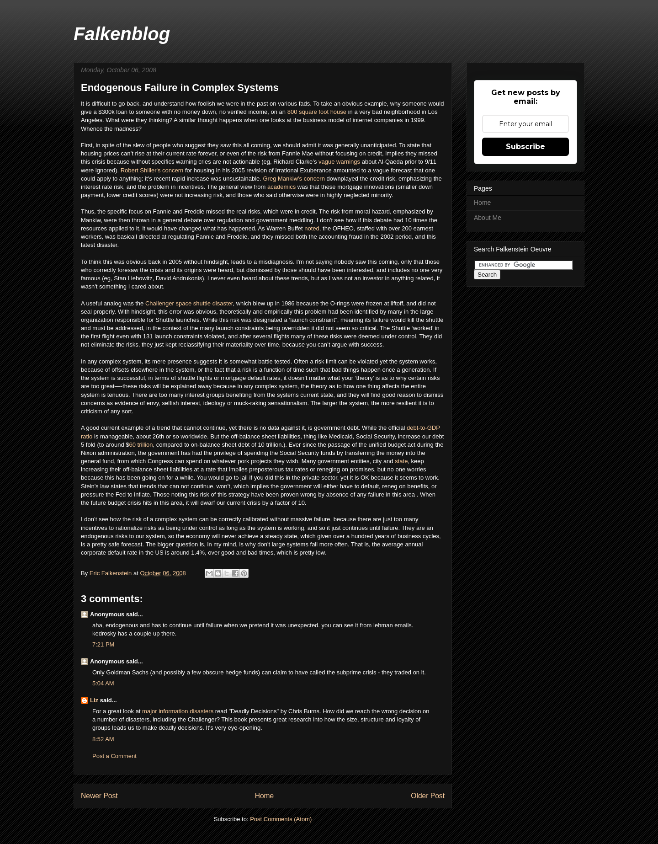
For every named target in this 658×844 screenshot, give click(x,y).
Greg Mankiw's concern (294, 178)
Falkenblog (122, 34)
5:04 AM (103, 683)
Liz (94, 700)
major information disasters (177, 711)
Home (264, 796)
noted (311, 228)
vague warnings (339, 161)
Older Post (428, 796)
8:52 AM (103, 739)
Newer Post (99, 796)
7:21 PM (103, 644)
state (401, 461)
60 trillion (141, 444)
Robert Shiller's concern (152, 170)
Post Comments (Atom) (281, 819)
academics (282, 186)
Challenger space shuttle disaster (189, 303)
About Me (487, 217)
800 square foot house (316, 111)
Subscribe (525, 146)
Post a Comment (114, 756)
